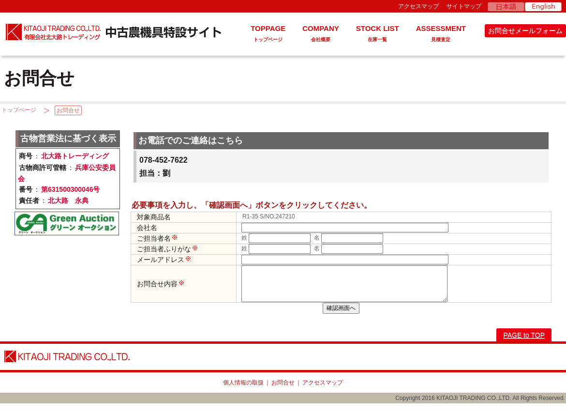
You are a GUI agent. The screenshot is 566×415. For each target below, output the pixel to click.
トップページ (18, 110)
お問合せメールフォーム (525, 30)
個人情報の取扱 (243, 394)
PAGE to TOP (524, 347)
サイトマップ (464, 6)
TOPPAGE (268, 34)
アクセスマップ (418, 6)
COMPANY (320, 34)
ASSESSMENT (441, 34)
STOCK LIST (377, 34)
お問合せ (68, 110)
